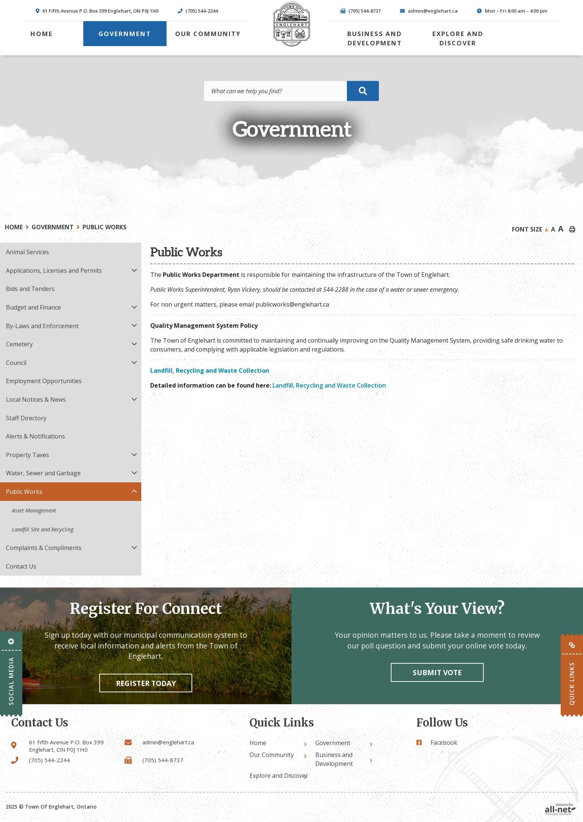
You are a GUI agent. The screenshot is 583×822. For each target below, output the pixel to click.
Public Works (104, 227)
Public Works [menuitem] (24, 492)
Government (53, 227)
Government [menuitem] (125, 33)
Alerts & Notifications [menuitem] (35, 436)
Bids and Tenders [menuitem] (30, 289)
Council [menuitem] (16, 363)
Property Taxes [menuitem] (27, 455)
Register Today (146, 683)
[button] (134, 270)
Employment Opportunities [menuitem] (44, 381)
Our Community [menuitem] (208, 33)
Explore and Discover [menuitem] (457, 38)
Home (14, 227)
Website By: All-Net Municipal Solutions (560, 809)
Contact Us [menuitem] (21, 566)
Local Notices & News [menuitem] (36, 399)
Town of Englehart (291, 24)
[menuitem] (41, 33)
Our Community (271, 755)
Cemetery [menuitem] (19, 344)
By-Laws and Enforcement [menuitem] (42, 326)
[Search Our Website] (291, 91)
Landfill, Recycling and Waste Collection (329, 385)
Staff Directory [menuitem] (26, 418)
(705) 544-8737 (162, 760)
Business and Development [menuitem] (374, 38)
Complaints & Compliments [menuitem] (43, 548)
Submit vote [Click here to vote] (437, 672)
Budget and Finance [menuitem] (33, 307)
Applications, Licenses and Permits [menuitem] (54, 270)
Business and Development (334, 759)
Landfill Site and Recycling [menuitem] (42, 529)
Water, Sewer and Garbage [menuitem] (43, 473)
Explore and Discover (278, 775)
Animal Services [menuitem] (27, 252)
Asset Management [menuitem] (34, 510)
